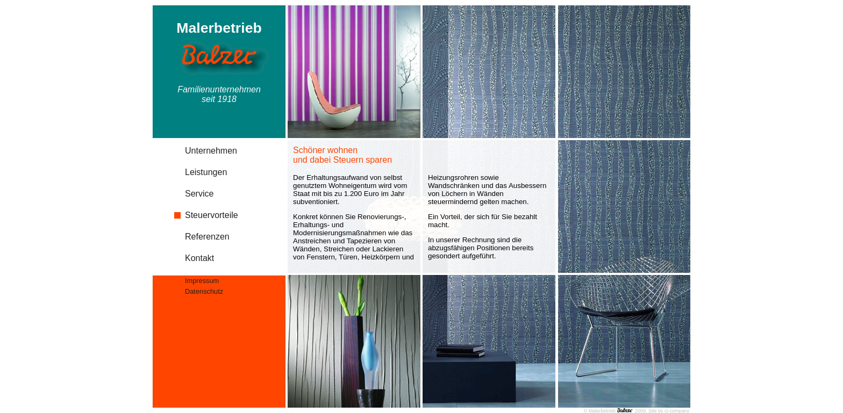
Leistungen (206, 172)
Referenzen (207, 236)
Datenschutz (204, 291)
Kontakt (199, 258)
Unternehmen (211, 150)
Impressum (202, 281)
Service (199, 193)
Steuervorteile (211, 215)
